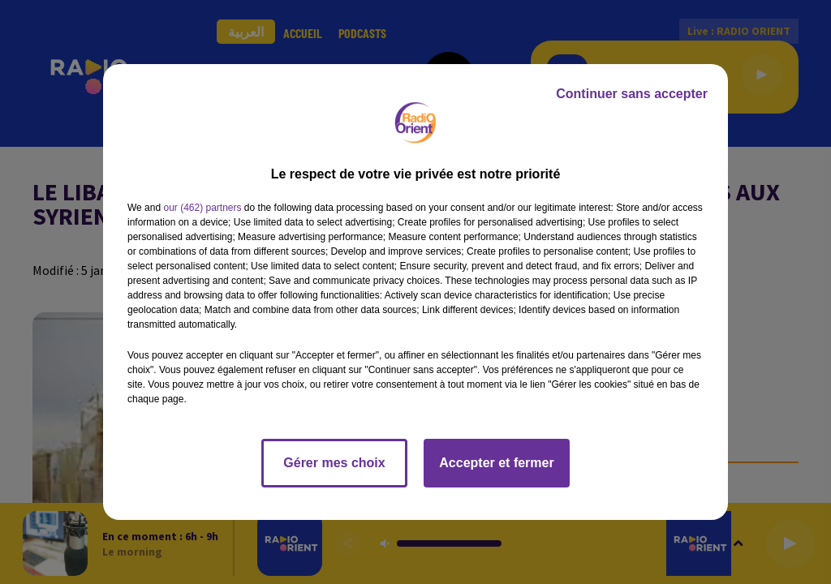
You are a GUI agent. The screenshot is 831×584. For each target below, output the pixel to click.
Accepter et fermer (496, 463)
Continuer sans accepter (632, 94)
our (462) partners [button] (202, 207)
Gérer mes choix (334, 463)
